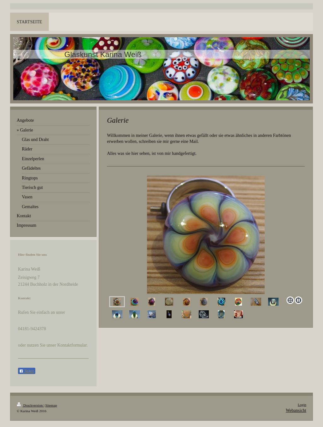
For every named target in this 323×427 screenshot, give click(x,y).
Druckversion (30, 405)
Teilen (26, 371)
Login (302, 405)
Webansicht (296, 410)
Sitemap (51, 405)
